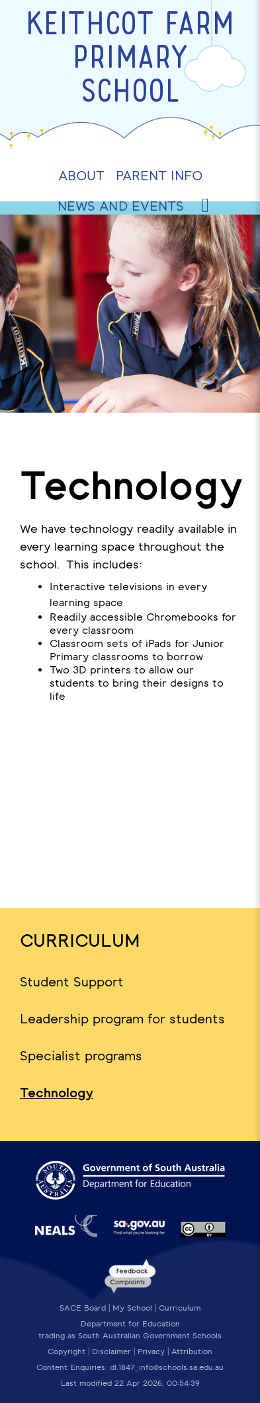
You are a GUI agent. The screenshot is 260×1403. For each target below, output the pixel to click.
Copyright (66, 1351)
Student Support (72, 982)
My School (132, 1308)
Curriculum (80, 940)
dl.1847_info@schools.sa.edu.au (167, 1367)
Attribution (191, 1351)
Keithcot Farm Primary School (130, 59)
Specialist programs (81, 1056)
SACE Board (83, 1308)
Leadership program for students (122, 1019)
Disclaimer (111, 1351)
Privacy (151, 1351)
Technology (56, 1093)
